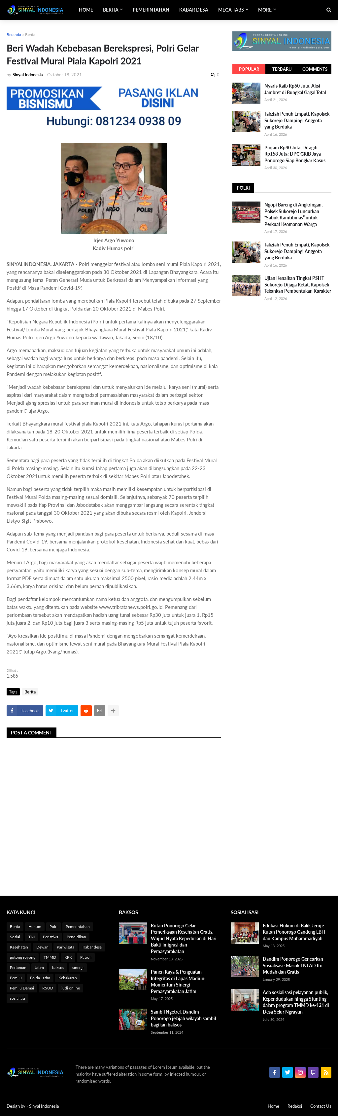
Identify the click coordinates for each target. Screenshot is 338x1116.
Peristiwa (50, 936)
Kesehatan (19, 947)
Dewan (42, 947)
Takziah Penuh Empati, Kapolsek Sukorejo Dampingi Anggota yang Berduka (296, 120)
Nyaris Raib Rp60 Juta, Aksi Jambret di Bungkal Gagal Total (295, 89)
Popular (249, 69)
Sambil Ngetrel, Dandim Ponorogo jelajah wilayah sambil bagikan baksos (183, 1018)
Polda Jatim (40, 977)
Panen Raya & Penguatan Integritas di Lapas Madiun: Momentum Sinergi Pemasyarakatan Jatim (178, 981)
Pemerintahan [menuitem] (151, 10)
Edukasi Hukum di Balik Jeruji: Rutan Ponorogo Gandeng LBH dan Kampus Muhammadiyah (294, 932)
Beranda (14, 34)
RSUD (47, 988)
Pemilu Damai (22, 988)
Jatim (39, 967)
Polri (53, 926)
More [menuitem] (265, 10)
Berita (30, 34)
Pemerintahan (78, 926)
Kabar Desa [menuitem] (193, 10)
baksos (58, 967)
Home (273, 1106)
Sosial (15, 936)
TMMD (50, 957)
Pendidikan (76, 936)
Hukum (34, 926)
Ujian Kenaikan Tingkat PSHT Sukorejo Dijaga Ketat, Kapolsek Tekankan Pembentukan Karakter (297, 284)
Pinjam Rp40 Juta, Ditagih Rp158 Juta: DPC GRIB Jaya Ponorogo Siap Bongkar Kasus (294, 154)
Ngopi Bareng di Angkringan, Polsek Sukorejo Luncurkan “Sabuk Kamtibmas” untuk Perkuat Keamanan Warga (293, 214)
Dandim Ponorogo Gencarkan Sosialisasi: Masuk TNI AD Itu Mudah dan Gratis (293, 965)
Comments (314, 69)
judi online (70, 988)
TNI (31, 936)
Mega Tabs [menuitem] (231, 10)
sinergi (78, 967)
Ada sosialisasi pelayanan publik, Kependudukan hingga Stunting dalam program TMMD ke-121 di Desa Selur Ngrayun (296, 1002)
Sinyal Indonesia (44, 1106)
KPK (68, 957)
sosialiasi (17, 998)
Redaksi (294, 1106)
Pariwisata (65, 947)
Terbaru (282, 69)
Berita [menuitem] (110, 10)
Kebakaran (67, 977)
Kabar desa (92, 947)
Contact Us (320, 1106)
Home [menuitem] (86, 10)
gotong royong (22, 957)
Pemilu (16, 977)
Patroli (85, 957)
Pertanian (18, 967)
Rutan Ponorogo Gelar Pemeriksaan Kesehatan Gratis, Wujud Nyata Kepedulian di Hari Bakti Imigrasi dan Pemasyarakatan (184, 938)
